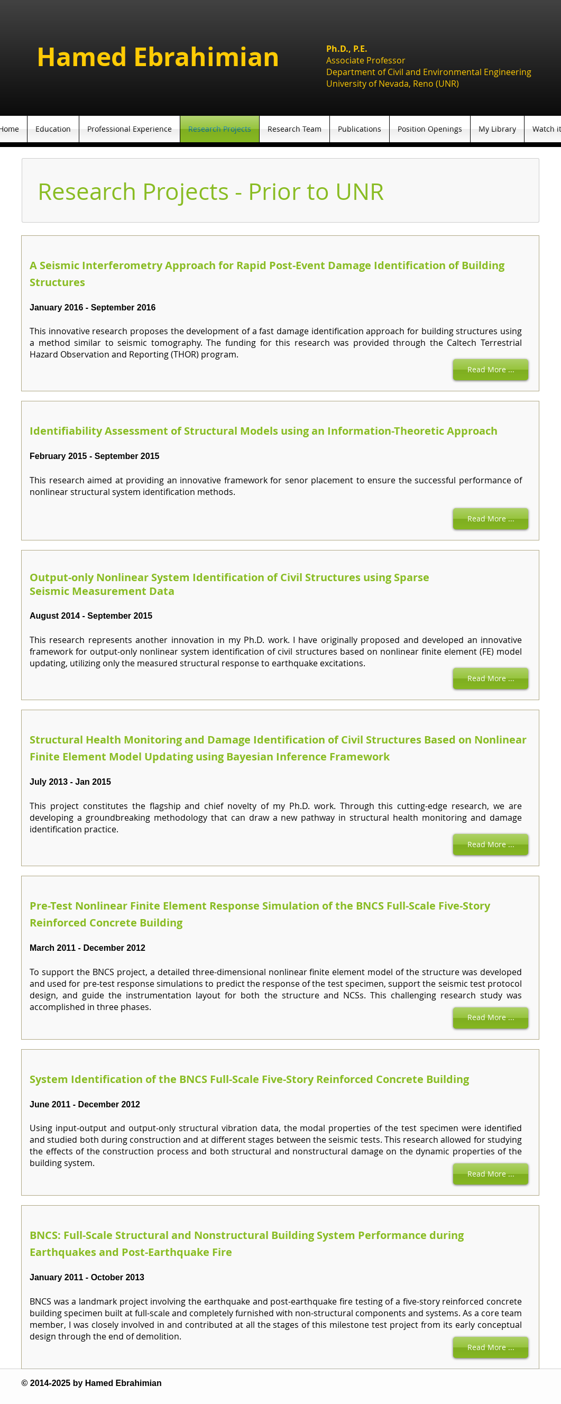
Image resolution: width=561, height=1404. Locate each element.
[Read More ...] (490, 369)
